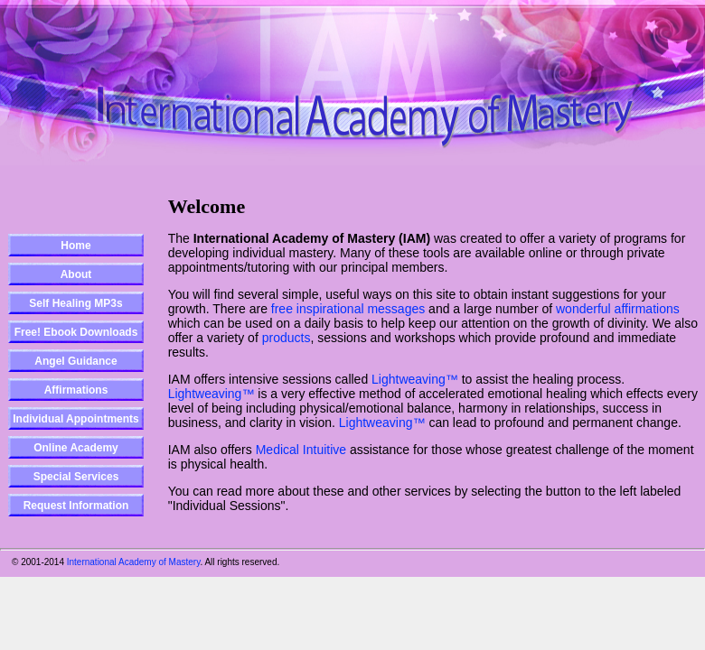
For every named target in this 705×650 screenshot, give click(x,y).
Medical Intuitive (301, 449)
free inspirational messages (348, 309)
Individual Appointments (76, 419)
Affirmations (76, 390)
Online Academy (75, 447)
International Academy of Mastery (134, 562)
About (76, 274)
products (286, 337)
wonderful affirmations (618, 309)
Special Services (76, 476)
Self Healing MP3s (75, 303)
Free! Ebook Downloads (76, 332)
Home (75, 245)
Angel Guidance (75, 361)
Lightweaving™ (414, 379)
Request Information (76, 505)
